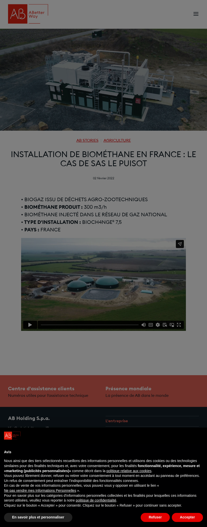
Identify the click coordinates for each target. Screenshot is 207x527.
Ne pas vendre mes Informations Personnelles (40, 490)
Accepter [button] (187, 517)
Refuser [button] (155, 517)
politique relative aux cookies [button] (129, 471)
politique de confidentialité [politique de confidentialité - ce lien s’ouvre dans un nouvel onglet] (96, 500)
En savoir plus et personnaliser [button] (38, 517)
